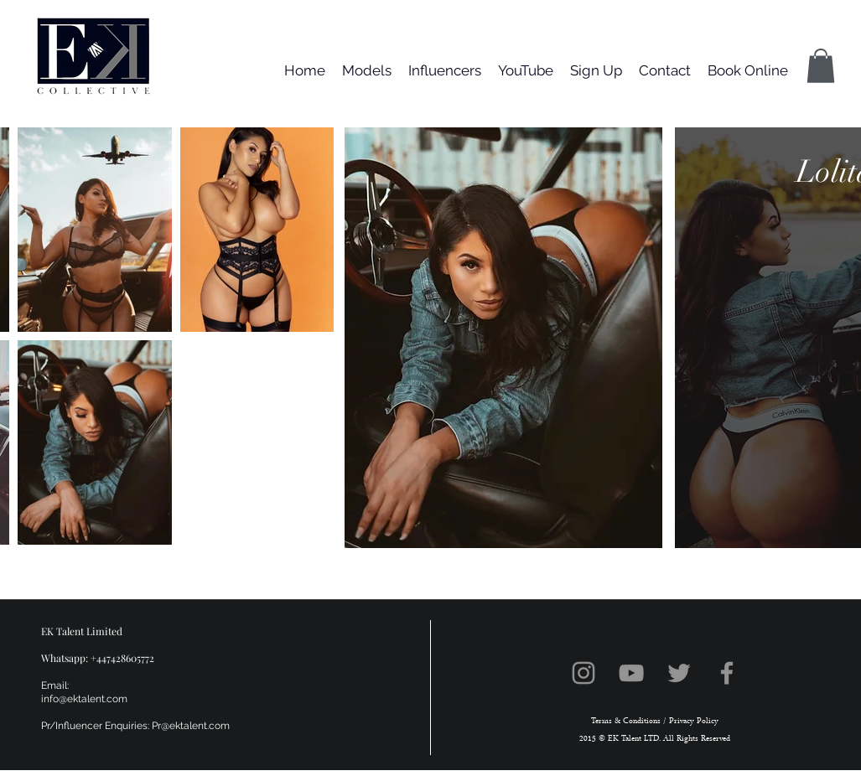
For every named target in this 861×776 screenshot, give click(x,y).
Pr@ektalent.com (191, 726)
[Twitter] (679, 673)
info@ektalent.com (84, 699)
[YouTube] (631, 673)
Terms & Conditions (626, 721)
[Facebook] (727, 673)
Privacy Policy (692, 721)
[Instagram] (583, 673)
